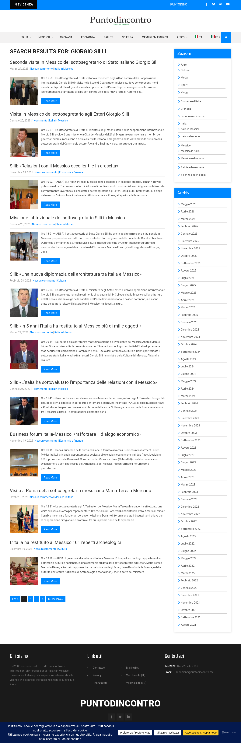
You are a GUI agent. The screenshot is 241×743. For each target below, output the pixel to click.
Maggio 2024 (188, 381)
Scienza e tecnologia (193, 174)
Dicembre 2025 (190, 241)
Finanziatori (100, 682)
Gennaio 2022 (189, 587)
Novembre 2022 (190, 514)
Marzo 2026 (188, 218)
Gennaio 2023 (189, 499)
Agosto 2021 (188, 624)
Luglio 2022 (187, 543)
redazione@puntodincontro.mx (194, 672)
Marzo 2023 (188, 484)
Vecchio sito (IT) (135, 675)
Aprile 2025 (187, 300)
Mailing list (132, 667)
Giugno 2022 (188, 550)
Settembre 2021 (191, 617)
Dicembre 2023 (190, 418)
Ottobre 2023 (189, 432)
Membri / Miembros (155, 37)
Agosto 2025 (188, 270)
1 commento (39, 120)
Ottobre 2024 (189, 344)
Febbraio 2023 (189, 491)
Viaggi (184, 92)
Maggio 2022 (188, 558)
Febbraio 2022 (189, 580)
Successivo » (56, 599)
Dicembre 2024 (190, 329)
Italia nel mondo (190, 136)
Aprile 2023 (187, 477)
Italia (24, 37)
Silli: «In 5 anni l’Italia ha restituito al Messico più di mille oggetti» (75, 326)
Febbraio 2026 (189, 226)
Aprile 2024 (187, 388)
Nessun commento (41, 68)
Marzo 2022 (188, 573)
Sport (184, 84)
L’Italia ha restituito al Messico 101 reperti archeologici (65, 542)
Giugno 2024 (188, 373)
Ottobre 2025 (189, 255)
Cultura (61, 280)
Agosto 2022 (188, 536)
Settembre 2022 (191, 528)
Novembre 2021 (190, 602)
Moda (184, 77)
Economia (88, 37)
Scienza (127, 37)
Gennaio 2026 (189, 233)
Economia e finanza (71, 172)
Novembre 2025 (190, 248)
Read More (50, 101)
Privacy (97, 675)
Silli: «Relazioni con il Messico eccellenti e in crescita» (64, 166)
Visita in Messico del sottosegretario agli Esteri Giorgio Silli (69, 114)
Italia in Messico (63, 68)
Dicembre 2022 (190, 506)
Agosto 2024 (188, 359)
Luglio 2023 (187, 455)
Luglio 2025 (187, 277)
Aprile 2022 (187, 565)
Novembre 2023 (190, 425)
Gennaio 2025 (189, 322)
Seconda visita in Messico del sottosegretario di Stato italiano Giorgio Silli (84, 62)
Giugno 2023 (188, 462)
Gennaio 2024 (189, 410)
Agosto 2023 (188, 447)
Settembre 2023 (191, 440)
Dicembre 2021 (190, 595)
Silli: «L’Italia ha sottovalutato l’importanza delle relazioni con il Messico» (83, 382)
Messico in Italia (63, 497)
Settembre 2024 (191, 351)
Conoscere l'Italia (191, 101)
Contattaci (99, 667)
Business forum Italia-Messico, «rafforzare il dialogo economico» (75, 434)
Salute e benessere (192, 167)
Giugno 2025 (188, 285)
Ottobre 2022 (189, 521)
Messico (44, 37)
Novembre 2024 (190, 336)
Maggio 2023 (188, 469)
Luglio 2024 (187, 366)
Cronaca (66, 37)
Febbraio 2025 (189, 314)
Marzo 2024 (188, 396)
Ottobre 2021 (189, 610)
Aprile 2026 (187, 211)
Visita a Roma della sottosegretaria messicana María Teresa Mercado (80, 490)
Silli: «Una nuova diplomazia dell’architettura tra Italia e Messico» (75, 274)
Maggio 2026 (188, 204)
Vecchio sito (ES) (136, 682)
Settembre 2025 (191, 263)
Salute (108, 37)
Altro (181, 37)
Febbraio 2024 (189, 403)
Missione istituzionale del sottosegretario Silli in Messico (67, 217)
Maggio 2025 (188, 292)
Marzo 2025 (188, 307)
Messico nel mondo (192, 158)
